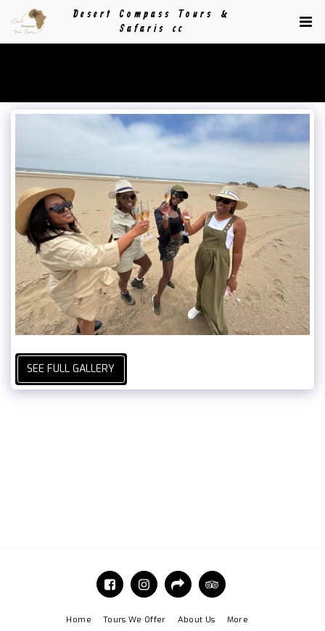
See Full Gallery (71, 369)
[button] (305, 21)
